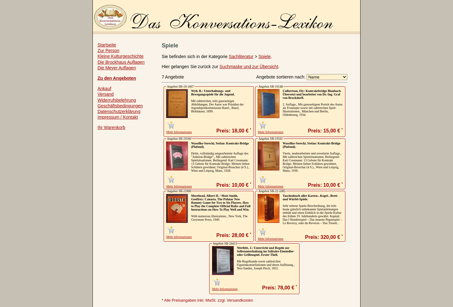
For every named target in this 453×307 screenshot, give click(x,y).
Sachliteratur (241, 56)
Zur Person (108, 50)
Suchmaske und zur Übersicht (249, 66)
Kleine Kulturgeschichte (120, 56)
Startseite (107, 44)
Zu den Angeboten (117, 78)
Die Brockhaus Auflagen (121, 62)
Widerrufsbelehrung (117, 100)
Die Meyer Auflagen (117, 67)
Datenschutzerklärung (119, 111)
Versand (106, 94)
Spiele (265, 56)
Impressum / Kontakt (118, 117)
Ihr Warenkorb (111, 127)
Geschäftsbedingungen (120, 105)
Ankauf (104, 88)
